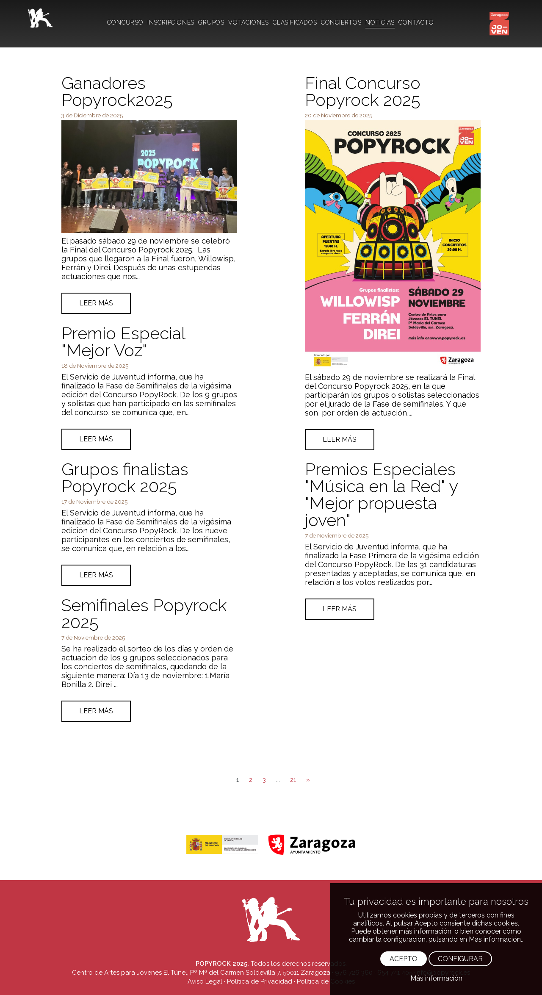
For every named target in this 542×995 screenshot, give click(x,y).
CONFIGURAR (460, 959)
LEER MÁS (96, 303)
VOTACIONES (248, 22)
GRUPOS (211, 22)
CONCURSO (125, 22)
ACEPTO (404, 959)
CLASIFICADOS (295, 22)
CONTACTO (416, 22)
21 (293, 780)
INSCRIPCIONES (170, 22)
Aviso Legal (205, 981)
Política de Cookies (326, 981)
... (278, 780)
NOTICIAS (380, 22)
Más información (436, 978)
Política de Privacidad (259, 981)
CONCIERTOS (341, 22)
